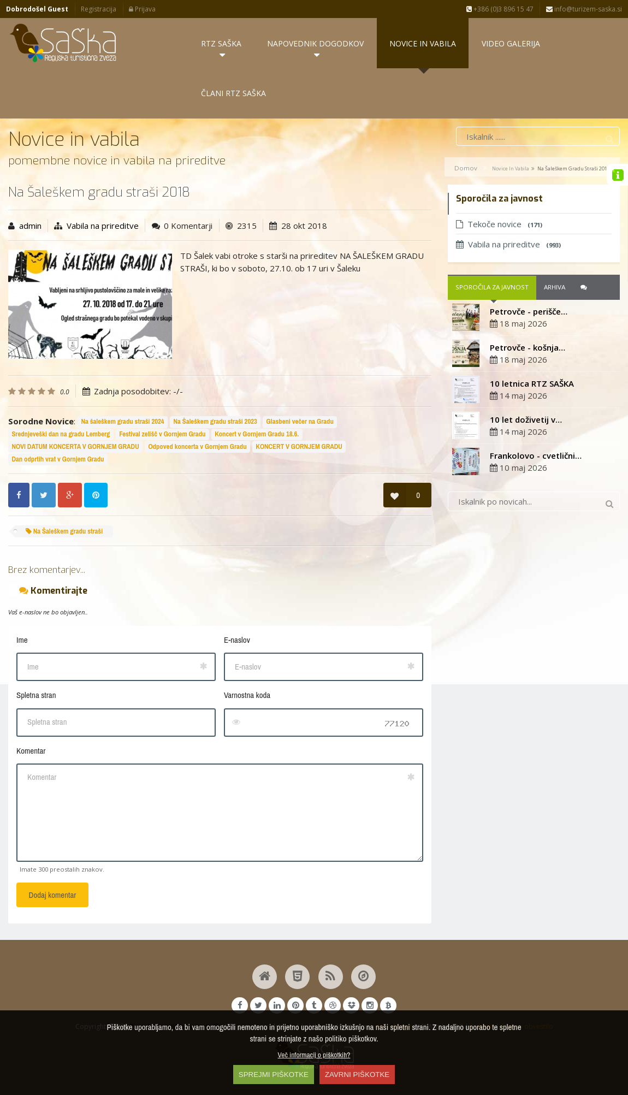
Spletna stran (36, 695)
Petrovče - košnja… (527, 347)
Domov (465, 168)
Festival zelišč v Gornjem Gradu (162, 434)
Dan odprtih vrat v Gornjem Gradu (57, 459)
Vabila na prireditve (103, 225)
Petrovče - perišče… (528, 311)
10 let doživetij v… (526, 419)
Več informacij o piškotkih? (314, 1055)
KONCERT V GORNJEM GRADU (299, 446)
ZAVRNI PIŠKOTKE (357, 1074)
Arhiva (554, 287)
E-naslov (237, 640)
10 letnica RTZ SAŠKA (532, 383)
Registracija (98, 9)
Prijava (142, 9)
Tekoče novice (499, 223)
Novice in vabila (510, 168)
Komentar (30, 750)
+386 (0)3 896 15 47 (500, 9)
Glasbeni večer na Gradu (300, 422)
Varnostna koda (247, 695)
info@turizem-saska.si (584, 9)
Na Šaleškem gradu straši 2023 (215, 422)
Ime (22, 640)
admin (30, 225)
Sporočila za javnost (492, 287)
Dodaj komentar (52, 895)
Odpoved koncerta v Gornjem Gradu (197, 446)
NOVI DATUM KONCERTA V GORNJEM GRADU (75, 446)
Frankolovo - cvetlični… (536, 455)
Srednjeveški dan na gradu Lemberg (60, 434)
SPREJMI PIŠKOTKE (274, 1074)
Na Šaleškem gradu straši (64, 531)
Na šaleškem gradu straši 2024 (122, 422)
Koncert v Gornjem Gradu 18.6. (257, 434)
